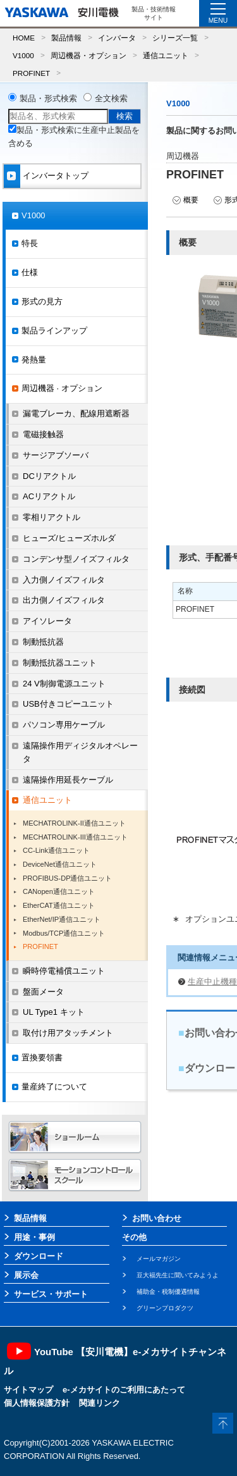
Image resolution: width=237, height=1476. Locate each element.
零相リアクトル (51, 517)
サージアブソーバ (55, 455)
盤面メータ (43, 991)
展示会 (26, 1275)
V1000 (23, 55)
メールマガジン (159, 1258)
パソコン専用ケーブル (64, 724)
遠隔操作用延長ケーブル (68, 780)
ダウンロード (38, 1256)
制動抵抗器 (43, 642)
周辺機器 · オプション (61, 388)
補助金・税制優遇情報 (168, 1291)
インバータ (117, 38)
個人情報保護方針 (37, 1403)
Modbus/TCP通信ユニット (64, 933)
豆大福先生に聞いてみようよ (178, 1275)
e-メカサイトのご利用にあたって (124, 1389)
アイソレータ (47, 621)
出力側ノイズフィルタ (64, 600)
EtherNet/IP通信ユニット (61, 919)
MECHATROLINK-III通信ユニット (75, 837)
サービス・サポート (51, 1294)
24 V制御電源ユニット (64, 683)
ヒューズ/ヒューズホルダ (69, 538)
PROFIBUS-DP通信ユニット (67, 878)
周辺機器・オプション (88, 55)
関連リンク (99, 1403)
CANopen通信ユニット (59, 891)
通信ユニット (165, 55)
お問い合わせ (156, 1218)
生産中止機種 (212, 981)
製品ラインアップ (54, 330)
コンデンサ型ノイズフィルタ (76, 559)
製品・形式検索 (48, 98)
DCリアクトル (49, 476)
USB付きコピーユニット (68, 704)
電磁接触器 (43, 434)
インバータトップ (55, 175)
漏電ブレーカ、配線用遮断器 (76, 413)
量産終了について (54, 1086)
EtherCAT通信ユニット (59, 905)
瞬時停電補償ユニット (64, 971)
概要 (190, 199)
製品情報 (66, 38)
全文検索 (111, 98)
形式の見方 (42, 301)
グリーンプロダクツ (165, 1308)
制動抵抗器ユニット (60, 662)
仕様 (29, 272)
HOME (24, 38)
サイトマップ (28, 1389)
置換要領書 (42, 1057)
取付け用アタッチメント (68, 1033)
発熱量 (33, 359)
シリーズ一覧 (175, 38)
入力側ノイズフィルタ (64, 580)
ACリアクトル (49, 496)
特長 (29, 243)
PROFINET (31, 73)
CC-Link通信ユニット (56, 850)
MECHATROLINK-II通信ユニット (74, 823)
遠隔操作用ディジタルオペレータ (80, 752)
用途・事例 (34, 1237)
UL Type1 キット (54, 1012)
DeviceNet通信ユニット (60, 864)
